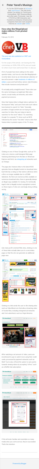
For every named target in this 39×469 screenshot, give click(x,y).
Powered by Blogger (19, 463)
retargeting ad (21, 159)
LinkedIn (19, 24)
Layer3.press (15, 10)
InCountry (28, 9)
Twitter (27, 24)
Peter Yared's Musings (19, 5)
